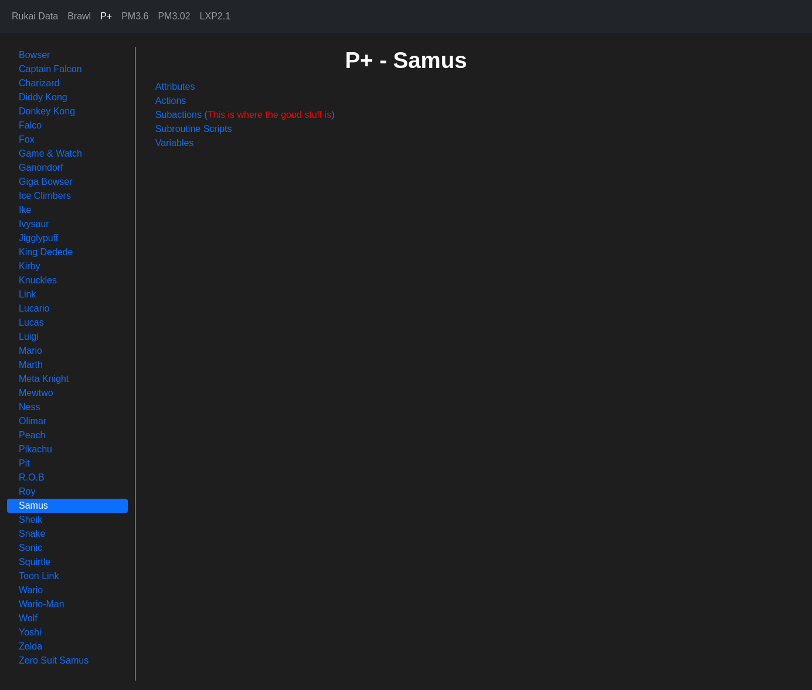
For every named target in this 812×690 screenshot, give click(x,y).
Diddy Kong (43, 97)
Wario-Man (41, 604)
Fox (27, 139)
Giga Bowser (46, 182)
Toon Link (39, 576)
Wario (31, 590)
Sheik (30, 520)
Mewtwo (36, 393)
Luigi (29, 336)
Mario (30, 351)
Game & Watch (50, 153)
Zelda (30, 646)
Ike (25, 210)
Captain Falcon (50, 69)
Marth (31, 365)
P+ (106, 16)
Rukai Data (35, 16)
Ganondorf (41, 167)
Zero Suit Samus (54, 660)
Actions (170, 101)
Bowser (34, 55)
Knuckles (38, 280)
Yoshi (30, 632)
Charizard (39, 83)
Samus (33, 505)
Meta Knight (44, 379)
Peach (32, 435)
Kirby (29, 266)
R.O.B (32, 477)
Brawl (79, 16)
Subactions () (245, 115)
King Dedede (46, 252)
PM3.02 (174, 16)
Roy (27, 491)
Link (27, 294)
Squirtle (34, 562)
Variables (174, 143)
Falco (30, 125)
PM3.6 (134, 16)
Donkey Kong (47, 111)
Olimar (32, 421)
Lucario (34, 308)
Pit (24, 463)
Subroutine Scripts (193, 129)
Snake (32, 534)
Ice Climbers (45, 196)
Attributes (175, 87)
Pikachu (35, 449)
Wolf (28, 618)
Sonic (30, 548)
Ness (29, 407)
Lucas (31, 322)
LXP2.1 (215, 16)
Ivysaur (34, 224)
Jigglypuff (38, 238)
